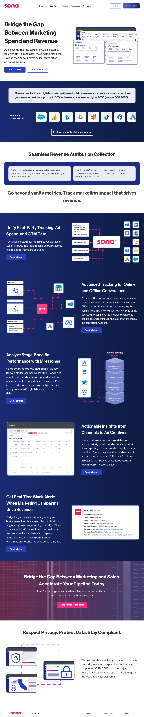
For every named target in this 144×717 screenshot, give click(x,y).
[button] (43, 5)
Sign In (115, 6)
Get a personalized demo (72, 605)
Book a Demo (131, 6)
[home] (12, 6)
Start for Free (14, 70)
